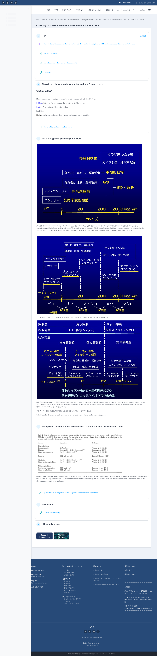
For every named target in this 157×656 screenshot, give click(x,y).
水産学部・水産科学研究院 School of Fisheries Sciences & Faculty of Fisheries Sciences (72, 20)
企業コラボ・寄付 (38, 587)
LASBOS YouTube (38, 570)
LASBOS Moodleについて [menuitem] (126, 10)
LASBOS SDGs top (38, 576)
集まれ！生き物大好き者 (72, 599)
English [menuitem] (142, 10)
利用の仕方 (129, 570)
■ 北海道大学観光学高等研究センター (107, 585)
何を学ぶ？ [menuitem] (80, 10)
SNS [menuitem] (149, 10)
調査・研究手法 (69, 588)
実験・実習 (68, 586)
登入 (153, 3)
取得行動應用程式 (92, 645)
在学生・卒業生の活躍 (72, 603)
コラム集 (67, 601)
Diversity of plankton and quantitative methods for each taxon (74, 84)
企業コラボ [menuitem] (109, 10)
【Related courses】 (53, 524)
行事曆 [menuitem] (56, 10)
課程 (38, 20)
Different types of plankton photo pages (63, 138)
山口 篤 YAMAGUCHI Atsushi (135, 20)
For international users (39, 583)
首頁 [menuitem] (48, 10)
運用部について (130, 566)
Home (34, 566)
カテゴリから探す (70, 590)
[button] (126, 3)
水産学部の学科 (69, 572)
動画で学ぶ (68, 593)
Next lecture (49, 504)
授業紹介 (67, 583)
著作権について (130, 574)
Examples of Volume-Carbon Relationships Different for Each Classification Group (83, 426)
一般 (45, 36)
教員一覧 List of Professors (114, 20)
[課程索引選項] (28, 9)
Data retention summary (92, 643)
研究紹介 (67, 581)
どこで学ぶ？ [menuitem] (66, 10)
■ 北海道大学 (98, 570)
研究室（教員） (69, 575)
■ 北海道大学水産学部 (101, 574)
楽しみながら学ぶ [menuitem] (95, 10)
